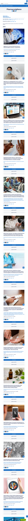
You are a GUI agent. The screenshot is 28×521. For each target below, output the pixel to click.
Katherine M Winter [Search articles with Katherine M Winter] (11, 314)
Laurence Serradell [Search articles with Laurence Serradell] (20, 86)
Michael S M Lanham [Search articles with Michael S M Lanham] (11, 274)
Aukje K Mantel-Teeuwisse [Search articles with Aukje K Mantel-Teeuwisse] (16, 463)
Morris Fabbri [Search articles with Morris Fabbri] (21, 274)
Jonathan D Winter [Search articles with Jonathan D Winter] (6, 312)
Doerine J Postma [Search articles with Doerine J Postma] (6, 462)
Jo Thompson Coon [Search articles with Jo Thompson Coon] (18, 161)
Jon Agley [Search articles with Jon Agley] (18, 426)
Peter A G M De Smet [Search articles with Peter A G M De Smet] (17, 462)
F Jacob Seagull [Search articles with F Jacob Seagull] (16, 274)
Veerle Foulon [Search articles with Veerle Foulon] (5, 200)
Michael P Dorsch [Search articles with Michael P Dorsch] (6, 275)
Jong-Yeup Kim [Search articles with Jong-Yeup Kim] (18, 237)
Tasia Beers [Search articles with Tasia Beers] (5, 352)
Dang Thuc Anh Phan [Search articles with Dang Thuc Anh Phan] (12, 389)
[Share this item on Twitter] (13, 11)
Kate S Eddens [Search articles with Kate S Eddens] (22, 426)
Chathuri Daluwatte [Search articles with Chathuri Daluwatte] (6, 86)
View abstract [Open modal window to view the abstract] (14, 169)
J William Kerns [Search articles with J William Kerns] (11, 312)
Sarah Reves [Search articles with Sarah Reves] (21, 313)
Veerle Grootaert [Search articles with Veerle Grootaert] (20, 199)
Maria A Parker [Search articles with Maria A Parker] (15, 427)
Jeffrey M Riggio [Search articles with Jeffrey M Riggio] (14, 352)
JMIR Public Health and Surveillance (7, 5)
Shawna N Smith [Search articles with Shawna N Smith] (6, 274)
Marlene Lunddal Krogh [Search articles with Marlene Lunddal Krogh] (19, 501)
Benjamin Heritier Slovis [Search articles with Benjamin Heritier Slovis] (7, 351)
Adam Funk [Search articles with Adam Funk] (6, 315)
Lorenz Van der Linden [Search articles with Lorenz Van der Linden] (16, 198)
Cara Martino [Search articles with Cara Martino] (22, 351)
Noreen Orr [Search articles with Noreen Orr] (5, 161)
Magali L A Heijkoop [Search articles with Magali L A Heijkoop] (11, 462)
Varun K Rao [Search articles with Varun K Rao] (5, 426)
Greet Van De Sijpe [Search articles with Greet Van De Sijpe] (6, 198)
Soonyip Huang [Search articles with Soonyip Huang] (12, 351)
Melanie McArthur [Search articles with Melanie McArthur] (17, 351)
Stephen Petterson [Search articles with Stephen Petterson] (11, 313)
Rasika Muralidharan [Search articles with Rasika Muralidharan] (14, 426)
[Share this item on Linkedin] (15, 11)
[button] (27, 1)
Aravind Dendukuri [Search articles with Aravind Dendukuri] (6, 427)
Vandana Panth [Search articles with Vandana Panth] (11, 427)
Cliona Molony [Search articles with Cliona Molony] (19, 87)
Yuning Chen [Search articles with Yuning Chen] (16, 86)
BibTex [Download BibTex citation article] (11, 505)
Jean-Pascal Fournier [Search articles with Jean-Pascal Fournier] (19, 124)
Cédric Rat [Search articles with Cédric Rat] (7, 125)
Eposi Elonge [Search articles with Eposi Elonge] (16, 314)
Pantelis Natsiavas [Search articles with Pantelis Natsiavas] (10, 49)
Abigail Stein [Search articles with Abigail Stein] (14, 161)
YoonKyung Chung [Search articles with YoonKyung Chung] (16, 313)
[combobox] (14, 3)
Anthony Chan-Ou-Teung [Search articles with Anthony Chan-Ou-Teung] (13, 87)
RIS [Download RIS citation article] (13, 505)
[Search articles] (26, 3)
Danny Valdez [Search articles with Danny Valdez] (9, 426)
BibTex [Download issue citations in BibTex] (13, 21)
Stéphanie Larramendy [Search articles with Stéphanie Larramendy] (12, 124)
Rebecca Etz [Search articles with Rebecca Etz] (12, 315)
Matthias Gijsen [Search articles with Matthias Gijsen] (11, 198)
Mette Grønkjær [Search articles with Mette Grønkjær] (6, 502)
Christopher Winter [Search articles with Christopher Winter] (6, 314)
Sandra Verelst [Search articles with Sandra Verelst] (14, 200)
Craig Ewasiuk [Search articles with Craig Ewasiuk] (20, 314)
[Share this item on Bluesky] (12, 11)
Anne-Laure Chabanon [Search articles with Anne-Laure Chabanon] (7, 87)
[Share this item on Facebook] (14, 11)
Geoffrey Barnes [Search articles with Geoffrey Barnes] (16, 275)
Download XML (14, 60)
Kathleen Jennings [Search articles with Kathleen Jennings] (11, 275)
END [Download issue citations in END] (11, 21)
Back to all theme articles (7, 17)
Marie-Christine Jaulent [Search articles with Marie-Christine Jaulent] (16, 49)
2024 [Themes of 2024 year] (4, 26)
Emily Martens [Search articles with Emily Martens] (12, 199)
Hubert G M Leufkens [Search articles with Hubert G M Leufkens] (10, 463)
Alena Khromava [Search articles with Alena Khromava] (11, 86)
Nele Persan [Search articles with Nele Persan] (16, 199)
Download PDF (14, 58)
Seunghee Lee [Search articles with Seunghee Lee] (10, 237)
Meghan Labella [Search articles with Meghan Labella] (9, 352)
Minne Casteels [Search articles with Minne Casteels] (9, 200)
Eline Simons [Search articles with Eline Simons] (8, 199)
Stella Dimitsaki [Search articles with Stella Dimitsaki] (6, 49)
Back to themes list (6, 16)
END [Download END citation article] (9, 505)
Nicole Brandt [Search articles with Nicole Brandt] (15, 312)
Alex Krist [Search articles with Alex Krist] (9, 315)
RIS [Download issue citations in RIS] (15, 21)
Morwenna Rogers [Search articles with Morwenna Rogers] (9, 161)
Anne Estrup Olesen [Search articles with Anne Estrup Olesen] (17, 502)
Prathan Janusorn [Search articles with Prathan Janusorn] (17, 389)
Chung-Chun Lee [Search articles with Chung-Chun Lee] (6, 237)
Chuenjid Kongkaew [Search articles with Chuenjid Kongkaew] (6, 389)
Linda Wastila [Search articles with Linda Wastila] (19, 312)
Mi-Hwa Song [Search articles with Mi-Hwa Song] (14, 237)
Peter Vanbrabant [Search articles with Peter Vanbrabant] (19, 200)
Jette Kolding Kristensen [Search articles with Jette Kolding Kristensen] (11, 502)
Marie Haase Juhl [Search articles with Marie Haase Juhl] (13, 501)
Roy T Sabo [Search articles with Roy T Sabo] (6, 313)
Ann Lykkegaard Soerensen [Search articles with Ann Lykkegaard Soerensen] (7, 501)
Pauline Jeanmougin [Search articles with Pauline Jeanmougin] (6, 124)
